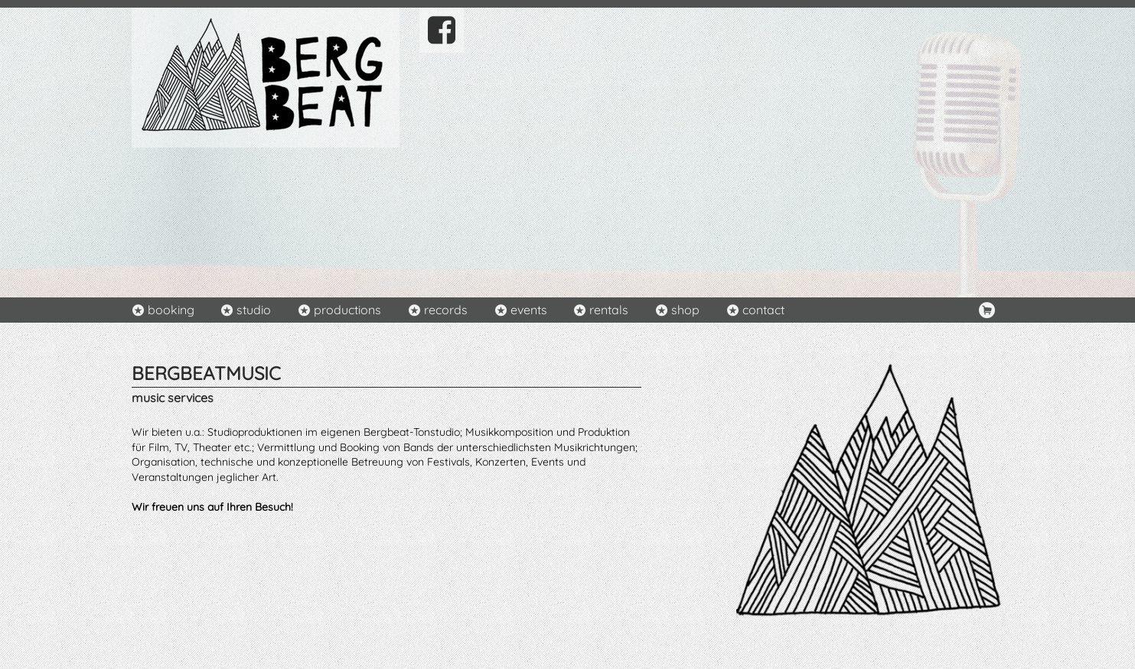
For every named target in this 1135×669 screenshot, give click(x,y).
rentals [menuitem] (608, 309)
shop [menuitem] (685, 309)
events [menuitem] (528, 309)
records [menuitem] (446, 309)
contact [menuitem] (763, 309)
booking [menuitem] (171, 309)
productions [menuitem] (347, 309)
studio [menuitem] (253, 309)
